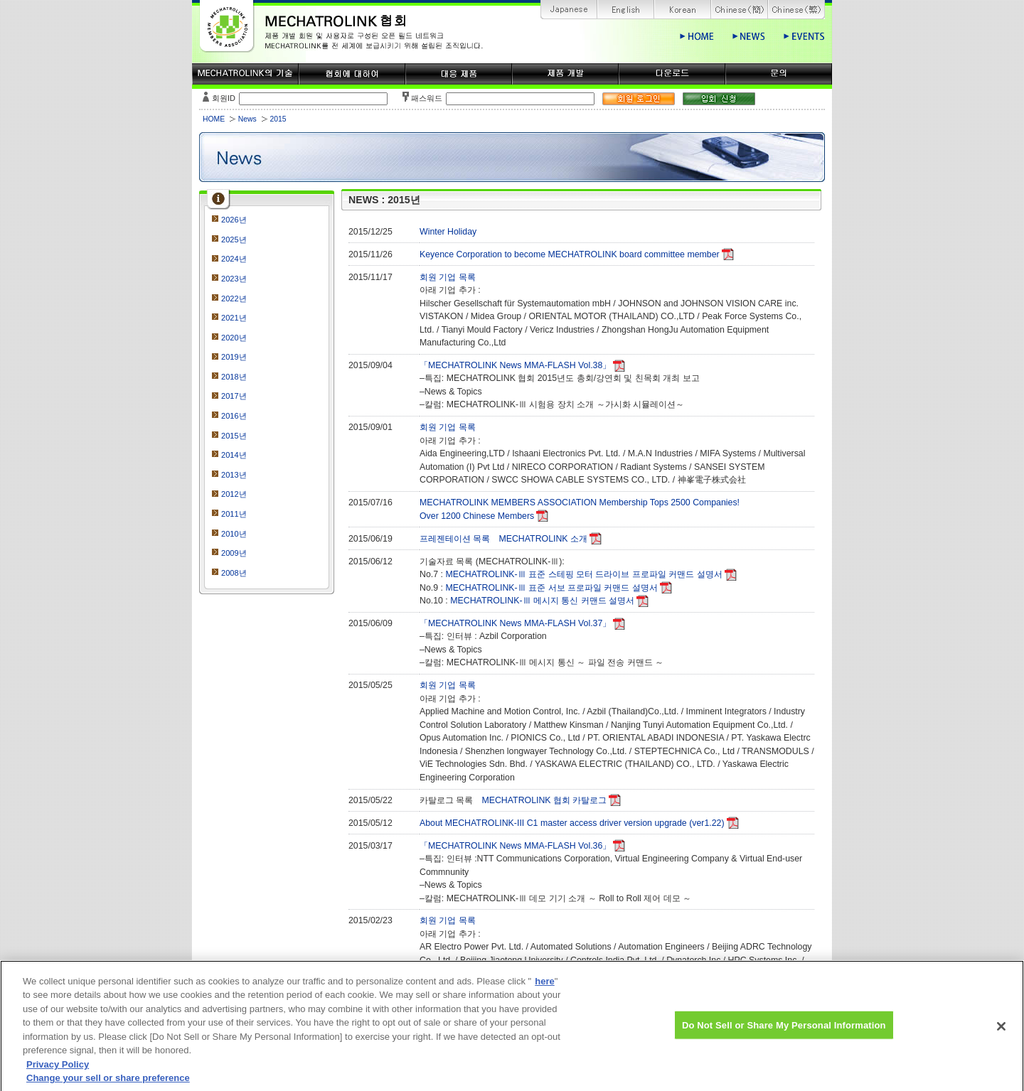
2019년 (234, 357)
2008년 (234, 573)
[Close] (1001, 1037)
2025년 (234, 239)
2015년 (234, 435)
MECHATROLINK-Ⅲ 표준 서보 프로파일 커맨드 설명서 (551, 588)
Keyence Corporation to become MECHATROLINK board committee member (570, 254)
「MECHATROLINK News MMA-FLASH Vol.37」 (515, 623)
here (544, 992)
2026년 (234, 219)
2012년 (234, 494)
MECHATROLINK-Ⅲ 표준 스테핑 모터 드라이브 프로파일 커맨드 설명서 (583, 574)
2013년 (234, 475)
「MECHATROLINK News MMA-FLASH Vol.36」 (515, 846)
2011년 (234, 514)
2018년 (234, 376)
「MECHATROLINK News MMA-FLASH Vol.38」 (515, 365)
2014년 (234, 455)
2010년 (234, 534)
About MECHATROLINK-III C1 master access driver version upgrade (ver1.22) (572, 823)
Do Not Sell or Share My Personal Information (784, 1035)
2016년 (234, 416)
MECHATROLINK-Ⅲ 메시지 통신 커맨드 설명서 (542, 601)
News (247, 119)
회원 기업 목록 (448, 277)
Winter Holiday (448, 232)
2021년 (234, 317)
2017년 (234, 396)
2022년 (234, 298)
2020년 (234, 337)
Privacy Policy (57, 1075)
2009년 (234, 553)
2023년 (234, 278)
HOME (214, 119)
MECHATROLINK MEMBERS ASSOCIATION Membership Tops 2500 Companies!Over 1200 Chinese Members (580, 509)
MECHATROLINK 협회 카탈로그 (544, 800)
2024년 (234, 258)
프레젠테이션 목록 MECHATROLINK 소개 (503, 539)
